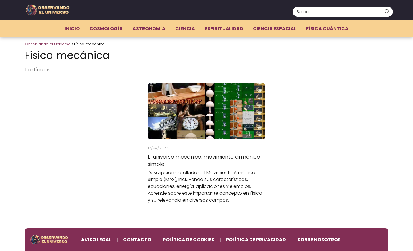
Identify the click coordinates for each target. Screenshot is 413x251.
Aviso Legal (96, 239)
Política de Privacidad (256, 239)
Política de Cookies (188, 239)
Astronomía (149, 28)
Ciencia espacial (274, 28)
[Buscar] (387, 11)
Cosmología (106, 28)
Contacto (137, 239)
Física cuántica (327, 28)
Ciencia (185, 28)
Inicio (72, 28)
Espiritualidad (224, 28)
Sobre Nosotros (319, 239)
